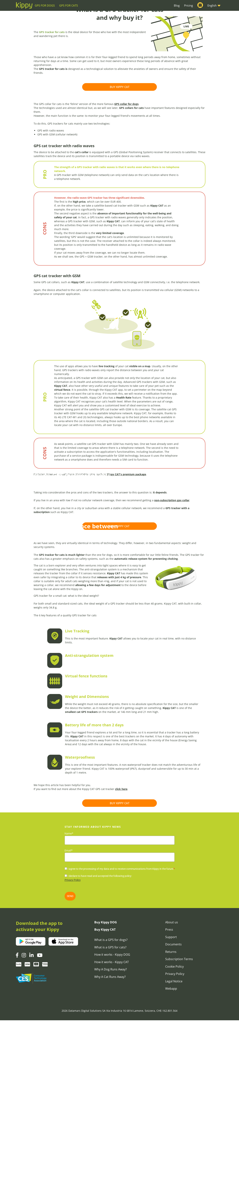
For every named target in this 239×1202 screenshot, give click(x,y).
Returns (170, 1133)
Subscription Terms (179, 1141)
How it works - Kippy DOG (112, 1136)
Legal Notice (173, 1163)
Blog (177, 5)
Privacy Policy (73, 1061)
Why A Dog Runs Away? (110, 1151)
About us (171, 1104)
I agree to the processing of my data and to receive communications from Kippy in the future (121, 1050)
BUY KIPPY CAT (119, 139)
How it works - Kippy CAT (111, 1144)
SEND (70, 1077)
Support (171, 1119)
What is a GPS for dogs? (111, 1121)
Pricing (188, 5)
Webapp (171, 1170)
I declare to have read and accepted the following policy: (100, 1057)
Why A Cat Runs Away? (110, 1158)
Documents (173, 1126)
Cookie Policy (174, 1148)
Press (169, 1111)
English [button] (212, 5)
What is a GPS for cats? (110, 1129)
